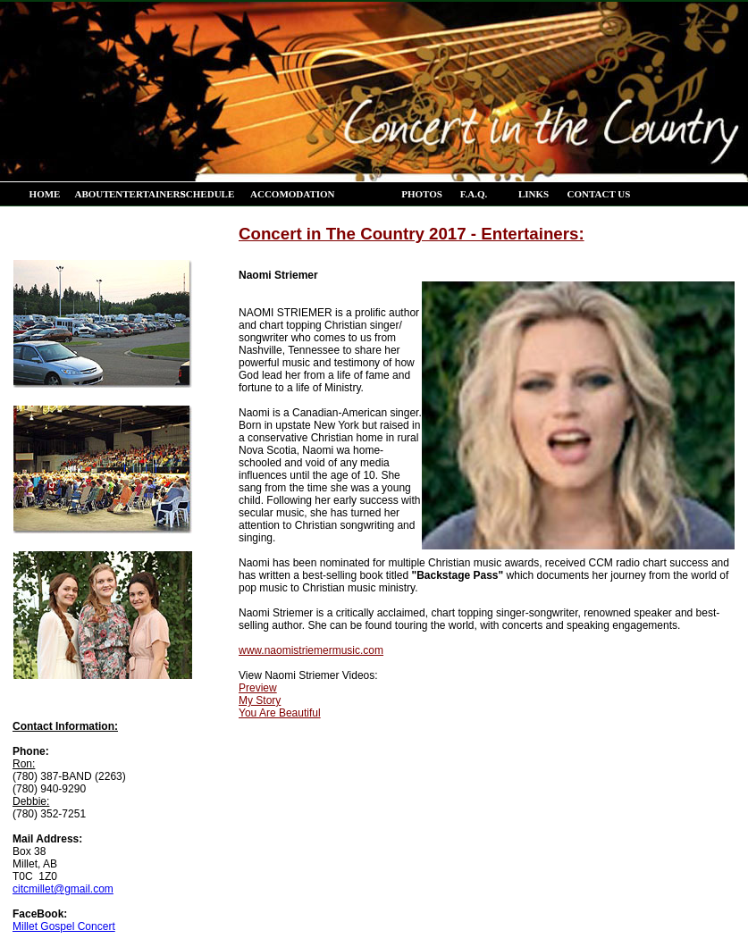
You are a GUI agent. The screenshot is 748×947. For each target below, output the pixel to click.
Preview (258, 688)
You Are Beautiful (280, 713)
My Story (260, 700)
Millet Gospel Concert (64, 926)
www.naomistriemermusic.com (311, 650)
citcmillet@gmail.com (63, 889)
